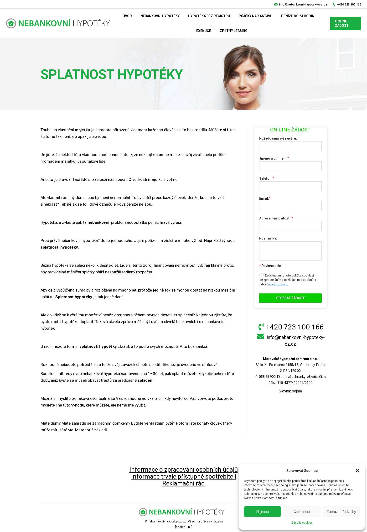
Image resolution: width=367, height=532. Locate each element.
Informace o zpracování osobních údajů (183, 469)
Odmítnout (302, 512)
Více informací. (277, 284)
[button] (357, 470)
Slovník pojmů (290, 391)
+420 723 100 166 (349, 4)
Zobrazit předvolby (341, 512)
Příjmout (262, 512)
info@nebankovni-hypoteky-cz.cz (303, 4)
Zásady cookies (302, 522)
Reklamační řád (183, 483)
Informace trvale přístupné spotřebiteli (183, 476)
